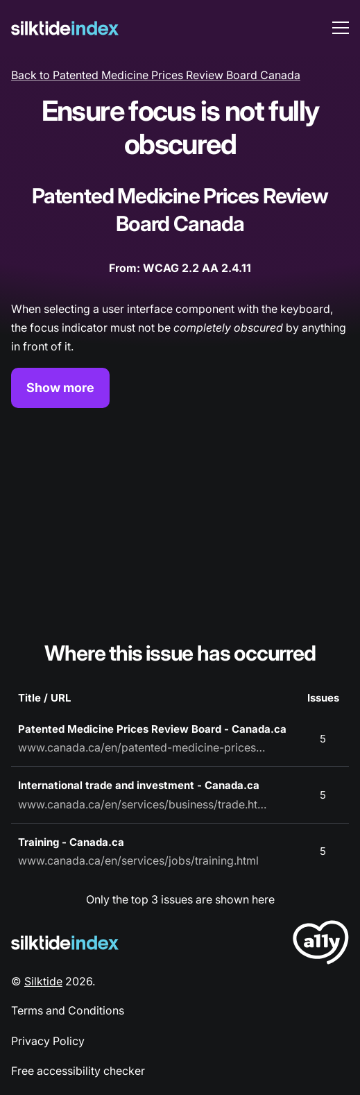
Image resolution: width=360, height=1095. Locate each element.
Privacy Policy (48, 1041)
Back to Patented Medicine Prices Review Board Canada (155, 75)
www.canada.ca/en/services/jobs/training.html (138, 860)
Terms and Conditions (67, 1010)
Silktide (43, 981)
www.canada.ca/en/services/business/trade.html (143, 804)
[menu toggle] (340, 27)
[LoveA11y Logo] (321, 944)
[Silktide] (65, 28)
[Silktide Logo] (65, 942)
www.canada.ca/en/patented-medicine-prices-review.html (143, 747)
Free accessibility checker (78, 1071)
